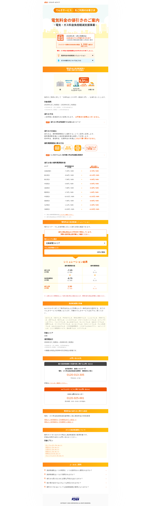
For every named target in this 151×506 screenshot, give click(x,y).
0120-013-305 (75, 374)
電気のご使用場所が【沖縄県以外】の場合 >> (60, 420)
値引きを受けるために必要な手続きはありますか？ (65, 478)
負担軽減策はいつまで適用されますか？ (61, 474)
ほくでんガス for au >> (54, 445)
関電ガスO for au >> (53, 453)
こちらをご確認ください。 (67, 214)
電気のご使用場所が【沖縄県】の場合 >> (58, 422)
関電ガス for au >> (52, 451)
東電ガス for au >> (52, 447)
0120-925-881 (75, 398)
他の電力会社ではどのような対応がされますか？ (64, 483)
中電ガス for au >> (52, 449)
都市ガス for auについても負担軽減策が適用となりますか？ (68, 487)
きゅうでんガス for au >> (55, 455)
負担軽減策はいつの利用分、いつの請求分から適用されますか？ (69, 470)
